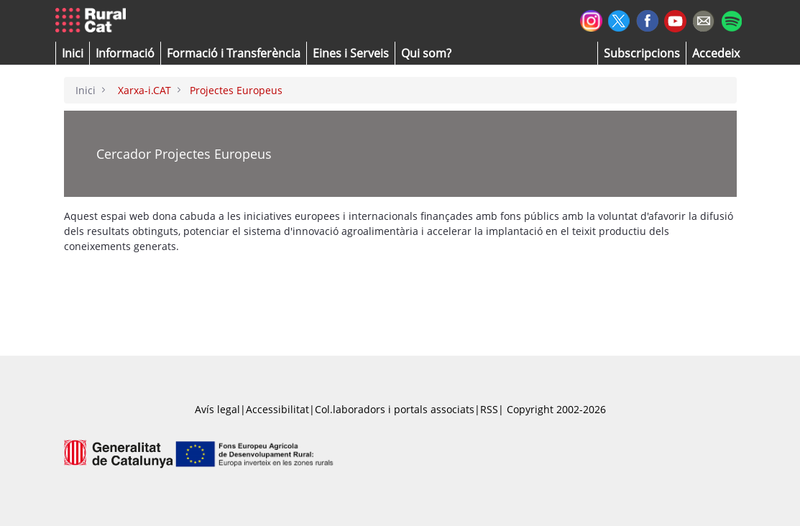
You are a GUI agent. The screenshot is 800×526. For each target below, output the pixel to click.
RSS (489, 409)
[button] (72, 53)
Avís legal (217, 409)
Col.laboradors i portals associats (394, 409)
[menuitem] (233, 53)
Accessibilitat (277, 409)
